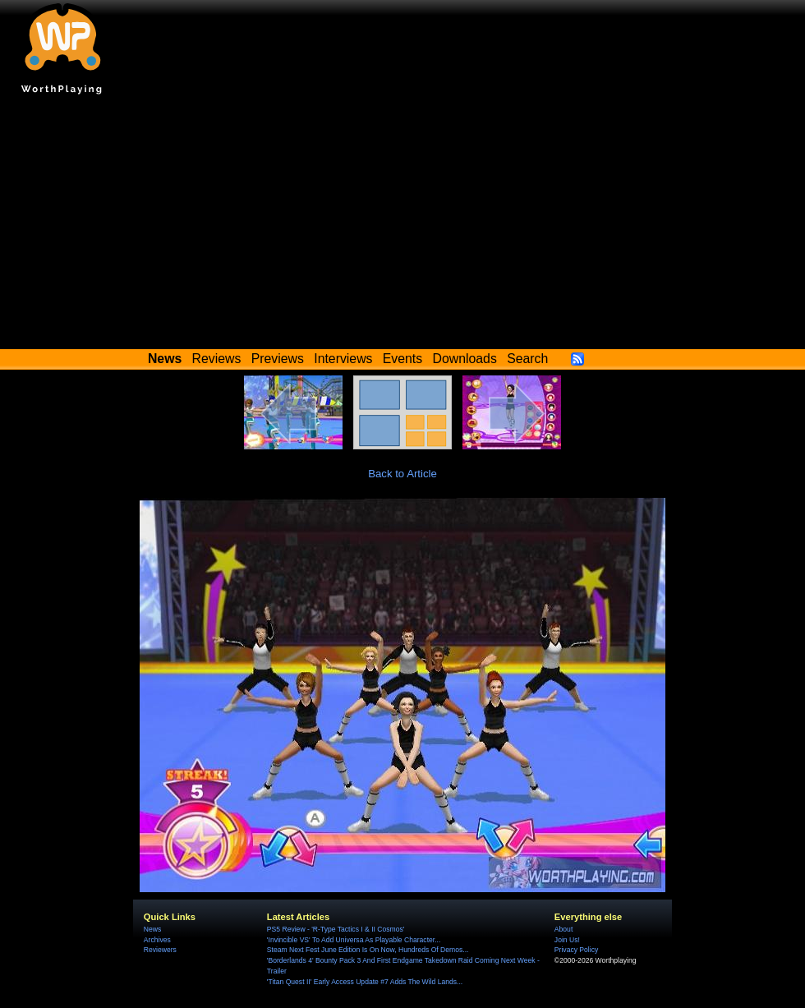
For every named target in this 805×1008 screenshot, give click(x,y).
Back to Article (402, 473)
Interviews (343, 359)
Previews (277, 359)
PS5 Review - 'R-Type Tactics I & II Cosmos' (336, 929)
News (152, 929)
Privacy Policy (576, 950)
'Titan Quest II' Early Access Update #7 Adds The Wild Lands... (364, 982)
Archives (157, 940)
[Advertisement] (402, 226)
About (563, 929)
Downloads (465, 359)
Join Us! (567, 940)
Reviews (217, 359)
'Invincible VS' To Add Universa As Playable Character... (354, 940)
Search (527, 359)
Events (402, 359)
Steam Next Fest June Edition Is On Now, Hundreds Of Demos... (368, 950)
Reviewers (160, 950)
